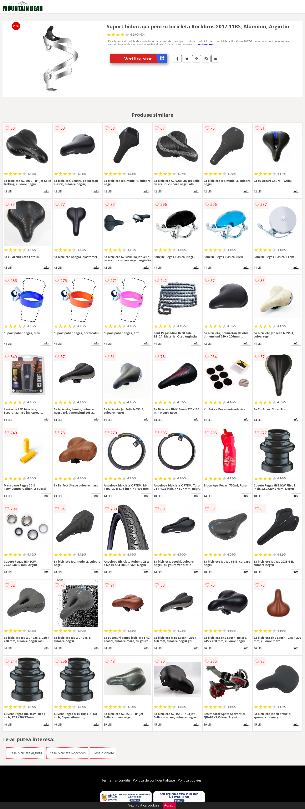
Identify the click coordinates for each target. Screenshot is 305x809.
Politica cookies (190, 780)
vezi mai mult (206, 44)
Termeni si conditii (115, 780)
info (46, 191)
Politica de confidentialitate (154, 780)
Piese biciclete (103, 753)
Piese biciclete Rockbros (67, 753)
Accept (169, 805)
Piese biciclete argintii (25, 753)
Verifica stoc (145, 58)
